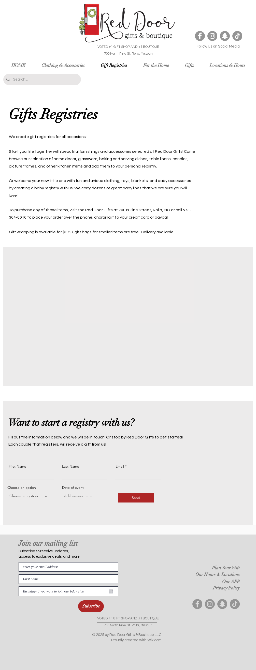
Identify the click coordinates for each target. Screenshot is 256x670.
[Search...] (41, 79)
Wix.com (154, 640)
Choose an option (21, 487)
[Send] (136, 497)
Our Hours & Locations (217, 574)
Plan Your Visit (226, 568)
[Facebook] (200, 36)
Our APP (231, 581)
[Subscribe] (91, 606)
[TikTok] (237, 36)
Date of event (73, 487)
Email (120, 466)
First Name (17, 466)
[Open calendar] (111, 591)
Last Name (70, 466)
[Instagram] (212, 36)
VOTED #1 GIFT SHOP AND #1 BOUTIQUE (128, 47)
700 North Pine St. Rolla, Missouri (128, 53)
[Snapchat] (225, 36)
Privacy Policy (226, 588)
